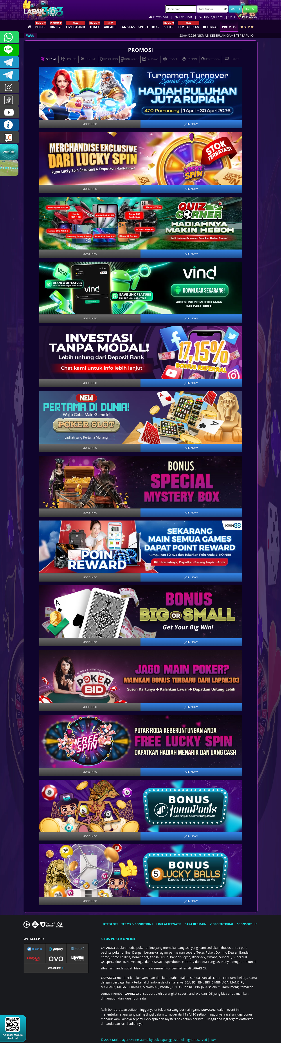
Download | (162, 17)
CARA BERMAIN (196, 924)
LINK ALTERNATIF (168, 924)
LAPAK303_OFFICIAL (9, 75)
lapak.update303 (9, 87)
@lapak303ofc (9, 100)
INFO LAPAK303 (9, 125)
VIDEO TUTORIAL (222, 924)
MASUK (235, 9)
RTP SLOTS (110, 924)
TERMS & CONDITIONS (137, 924)
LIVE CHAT (9, 137)
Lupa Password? (244, 17)
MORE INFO (90, 124)
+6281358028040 (9, 37)
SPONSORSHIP (247, 924)
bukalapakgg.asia (165, 1040)
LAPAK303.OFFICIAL (9, 112)
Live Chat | (187, 17)
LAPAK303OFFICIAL (9, 62)
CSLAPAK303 (9, 50)
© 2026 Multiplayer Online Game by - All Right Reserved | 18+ (158, 1040)
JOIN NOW (191, 124)
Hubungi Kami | (215, 17)
